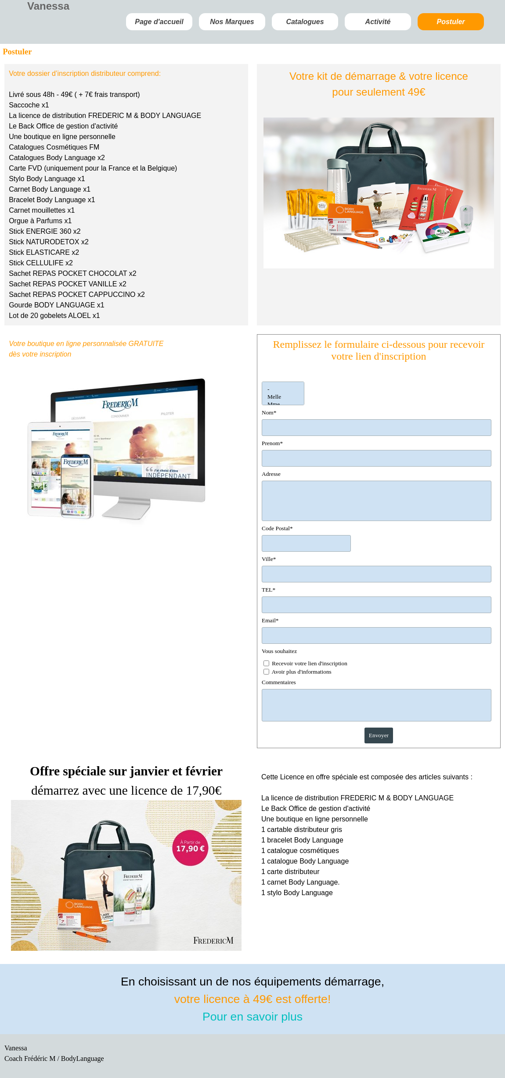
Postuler (450, 21)
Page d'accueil (159, 21)
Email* (270, 620)
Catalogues (305, 21)
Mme (283, 404)
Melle (283, 397)
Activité (378, 21)
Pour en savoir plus (252, 1016)
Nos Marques (232, 21)
